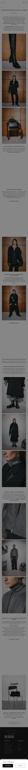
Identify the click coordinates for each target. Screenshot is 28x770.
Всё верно (8, 765)
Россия (20, 765)
